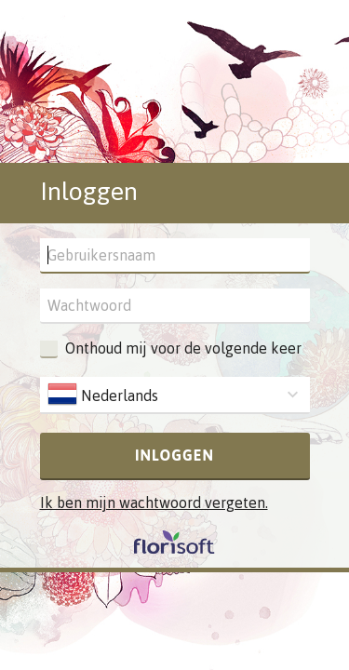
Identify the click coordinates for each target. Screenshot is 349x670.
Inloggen (174, 455)
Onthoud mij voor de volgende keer (183, 348)
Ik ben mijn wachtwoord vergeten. (154, 502)
